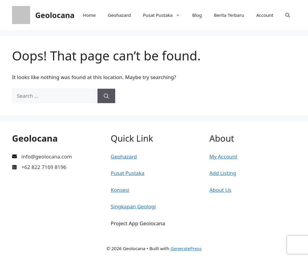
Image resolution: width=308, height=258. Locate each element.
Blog (197, 15)
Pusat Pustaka (164, 15)
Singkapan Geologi (133, 206)
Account (264, 15)
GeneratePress (186, 248)
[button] (287, 15)
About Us (220, 189)
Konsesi (120, 189)
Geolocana (55, 15)
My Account (223, 156)
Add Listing (222, 173)
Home (89, 15)
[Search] (106, 96)
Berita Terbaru (229, 15)
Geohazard (119, 15)
